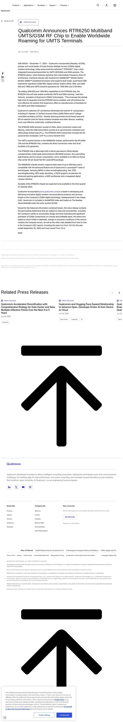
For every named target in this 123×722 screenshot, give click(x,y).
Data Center (64, 319)
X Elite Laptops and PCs (108, 550)
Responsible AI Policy (57, 555)
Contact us (10, 523)
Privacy (19, 555)
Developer (10, 527)
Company (5, 322)
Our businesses (40, 527)
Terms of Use (11, 555)
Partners (9, 519)
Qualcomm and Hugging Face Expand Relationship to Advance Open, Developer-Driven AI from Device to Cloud (86, 307)
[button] (80, 555)
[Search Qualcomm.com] (98, 5)
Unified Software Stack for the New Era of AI (49, 550)
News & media (39, 523)
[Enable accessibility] (4, 717)
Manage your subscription (71, 523)
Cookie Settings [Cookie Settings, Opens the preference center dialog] (44, 715)
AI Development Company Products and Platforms (82, 550)
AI (81, 319)
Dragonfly (74, 319)
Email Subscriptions (41, 531)
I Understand (64, 715)
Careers (37, 515)
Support (9, 515)
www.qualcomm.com (49, 191)
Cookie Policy (27, 555)
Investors (38, 519)
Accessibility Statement (41, 555)
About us (37, 511)
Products (9, 511)
